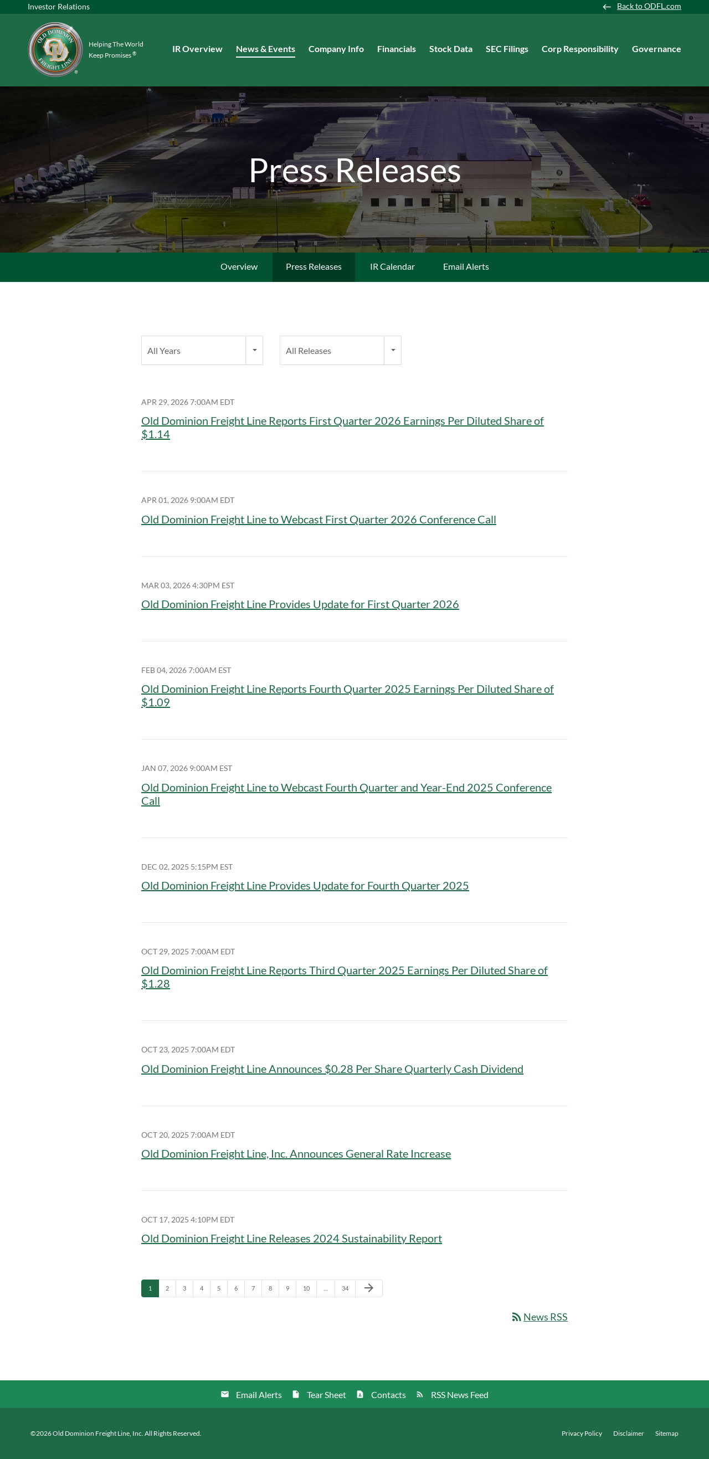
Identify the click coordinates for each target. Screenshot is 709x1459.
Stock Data (450, 48)
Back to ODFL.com (649, 6)
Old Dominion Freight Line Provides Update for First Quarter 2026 (300, 603)
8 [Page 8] (273, 1290)
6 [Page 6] (239, 1290)
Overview (239, 266)
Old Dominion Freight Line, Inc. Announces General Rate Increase (296, 1153)
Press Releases (314, 266)
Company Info (336, 48)
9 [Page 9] (290, 1290)
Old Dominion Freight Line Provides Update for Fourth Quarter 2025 (305, 885)
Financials (396, 48)
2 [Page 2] (170, 1290)
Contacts (388, 1394)
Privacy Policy (582, 1433)
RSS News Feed (460, 1394)
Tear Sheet (326, 1394)
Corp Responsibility (580, 48)
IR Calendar (392, 266)
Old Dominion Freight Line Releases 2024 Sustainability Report (291, 1238)
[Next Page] (369, 1288)
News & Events (265, 48)
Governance (656, 48)
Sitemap (667, 1433)
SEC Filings (507, 48)
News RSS (539, 1317)
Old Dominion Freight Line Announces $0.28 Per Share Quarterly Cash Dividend (332, 1068)
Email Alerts (466, 266)
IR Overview (197, 48)
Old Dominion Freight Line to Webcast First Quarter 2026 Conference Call (318, 519)
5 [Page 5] (222, 1290)
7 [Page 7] (256, 1290)
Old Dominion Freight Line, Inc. (98, 1433)
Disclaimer (628, 1433)
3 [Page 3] (187, 1290)
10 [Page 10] (309, 1290)
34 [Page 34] (348, 1290)
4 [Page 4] (204, 1290)
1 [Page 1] (153, 1290)
